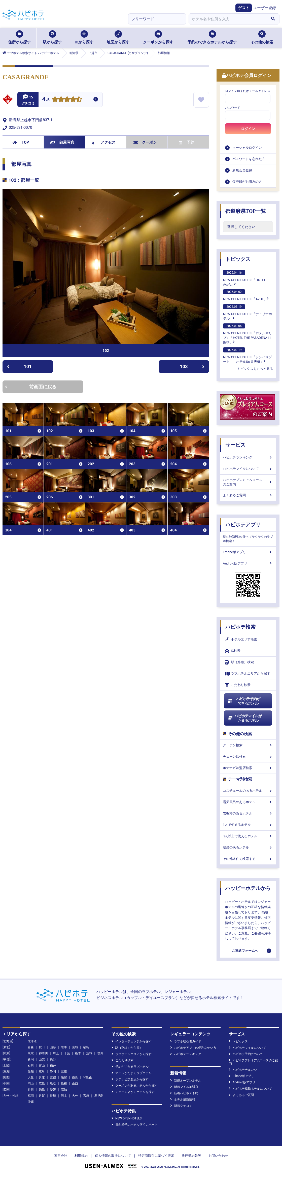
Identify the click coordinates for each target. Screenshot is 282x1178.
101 (19, 366)
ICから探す (84, 37)
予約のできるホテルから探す (212, 37)
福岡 (31, 1095)
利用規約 (81, 1156)
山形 (53, 1047)
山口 (75, 1083)
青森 (31, 1047)
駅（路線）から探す (127, 1047)
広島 (42, 1083)
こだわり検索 (238, 685)
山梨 (42, 1059)
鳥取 (53, 1083)
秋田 (42, 1047)
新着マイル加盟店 (184, 1087)
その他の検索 (262, 37)
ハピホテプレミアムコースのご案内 (248, 482)
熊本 (64, 1095)
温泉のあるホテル (248, 847)
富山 (42, 1065)
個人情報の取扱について (113, 1156)
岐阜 (42, 1071)
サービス (235, 445)
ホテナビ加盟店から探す (130, 1079)
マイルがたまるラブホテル (132, 1073)
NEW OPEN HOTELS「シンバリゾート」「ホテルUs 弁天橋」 (247, 355)
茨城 (89, 1053)
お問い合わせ (218, 1156)
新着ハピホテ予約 (184, 1093)
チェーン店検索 (248, 756)
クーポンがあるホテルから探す (135, 1085)
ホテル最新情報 (182, 1099)
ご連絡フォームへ (245, 951)
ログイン (248, 129)
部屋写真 (62, 142)
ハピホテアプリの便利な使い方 (193, 1047)
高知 (64, 1089)
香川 (31, 1089)
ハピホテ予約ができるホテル (244, 701)
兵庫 (42, 1077)
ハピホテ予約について (246, 1054)
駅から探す (52, 37)
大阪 (31, 1077)
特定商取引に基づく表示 (156, 1156)
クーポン (145, 142)
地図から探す (118, 37)
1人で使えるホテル (248, 825)
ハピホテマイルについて (248, 469)
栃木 (78, 1053)
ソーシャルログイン (247, 147)
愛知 (31, 1071)
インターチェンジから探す (132, 1041)
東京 (31, 1053)
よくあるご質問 (248, 495)
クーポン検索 (248, 745)
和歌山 (87, 1077)
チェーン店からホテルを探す (133, 1092)
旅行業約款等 (191, 1156)
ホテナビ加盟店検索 (248, 768)
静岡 (53, 1071)
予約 (186, 142)
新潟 (31, 1059)
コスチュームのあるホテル (248, 790)
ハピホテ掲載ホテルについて (250, 1088)
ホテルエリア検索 (241, 639)
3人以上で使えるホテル (248, 836)
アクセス (104, 142)
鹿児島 (98, 1095)
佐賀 (42, 1095)
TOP (21, 142)
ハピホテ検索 (240, 627)
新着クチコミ (181, 1106)
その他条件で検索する (248, 859)
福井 (53, 1065)
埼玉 (56, 1053)
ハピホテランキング (248, 457)
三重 (64, 1071)
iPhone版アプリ (248, 552)
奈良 (75, 1077)
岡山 (31, 1083)
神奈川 (43, 1053)
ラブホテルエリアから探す (247, 674)
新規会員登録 (242, 170)
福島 (86, 1047)
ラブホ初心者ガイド (185, 1041)
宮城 (75, 1047)
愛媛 (53, 1089)
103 (192, 366)
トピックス (238, 259)
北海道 (32, 1041)
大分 (75, 1095)
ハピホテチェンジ (243, 1069)
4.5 (46, 99)
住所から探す (19, 37)
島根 (64, 1083)
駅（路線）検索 (239, 662)
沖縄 (31, 1102)
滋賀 (64, 1077)
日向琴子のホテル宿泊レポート (135, 1124)
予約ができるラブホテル (130, 1066)
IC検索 (232, 651)
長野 (53, 1059)
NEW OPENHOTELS (127, 1118)
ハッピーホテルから (248, 888)
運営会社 (60, 1156)
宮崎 (86, 1095)
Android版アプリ (248, 563)
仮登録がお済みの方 (247, 182)
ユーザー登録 (264, 8)
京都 (53, 1077)
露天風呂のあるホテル (248, 802)
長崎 (53, 1095)
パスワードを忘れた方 (248, 159)
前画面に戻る (30, 386)
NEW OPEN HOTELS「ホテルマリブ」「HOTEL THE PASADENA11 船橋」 (247, 333)
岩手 (64, 1047)
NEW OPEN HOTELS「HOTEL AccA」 (244, 278)
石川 (31, 1065)
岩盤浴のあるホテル (248, 813)
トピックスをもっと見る (255, 369)
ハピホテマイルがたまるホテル (245, 718)
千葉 (67, 1053)
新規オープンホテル (185, 1080)
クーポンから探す (158, 37)
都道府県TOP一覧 (245, 211)
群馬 (100, 1053)
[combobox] (228, 18)
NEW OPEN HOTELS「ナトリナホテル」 (247, 312)
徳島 (42, 1089)
